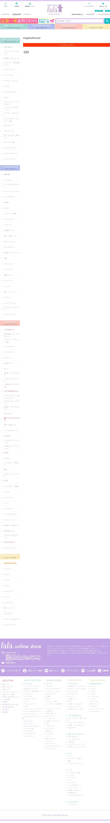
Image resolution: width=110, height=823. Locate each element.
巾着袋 (6, 202)
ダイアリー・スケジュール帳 (11, 341)
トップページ (5, 14)
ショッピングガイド (104, 14)
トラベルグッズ (9, 329)
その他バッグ (8, 363)
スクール (7, 174)
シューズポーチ (9, 197)
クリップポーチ (9, 219)
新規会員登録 (17, 14)
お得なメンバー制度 (34, 671)
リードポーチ (8, 509)
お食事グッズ (8, 230)
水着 (5, 258)
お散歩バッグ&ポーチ (11, 525)
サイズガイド (91, 14)
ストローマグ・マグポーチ (11, 402)
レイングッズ (8, 269)
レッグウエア (8, 281)
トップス (7, 580)
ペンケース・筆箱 (10, 213)
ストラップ (8, 297)
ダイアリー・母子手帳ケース (11, 64)
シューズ (7, 286)
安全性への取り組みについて (10, 697)
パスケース (8, 225)
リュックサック (9, 247)
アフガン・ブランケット (11, 114)
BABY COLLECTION (13, 26)
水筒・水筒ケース (10, 236)
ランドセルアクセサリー (11, 186)
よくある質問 (90, 671)
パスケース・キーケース (11, 380)
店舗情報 (105, 671)
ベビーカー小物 (9, 142)
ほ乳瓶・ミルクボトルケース (11, 408)
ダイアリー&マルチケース (11, 537)
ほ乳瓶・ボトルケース (11, 58)
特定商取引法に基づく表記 (10, 704)
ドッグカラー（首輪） (11, 486)
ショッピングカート (89, 6)
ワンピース (8, 569)
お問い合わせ (10, 663)
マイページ (27, 14)
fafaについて (6, 684)
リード (6, 503)
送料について (54, 671)
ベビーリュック (9, 69)
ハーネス (7, 492)
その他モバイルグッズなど (11, 386)
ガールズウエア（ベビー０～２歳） (11, 120)
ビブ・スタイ (8, 75)
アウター (7, 574)
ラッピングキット (10, 159)
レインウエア (8, 602)
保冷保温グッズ (9, 531)
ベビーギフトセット (11, 153)
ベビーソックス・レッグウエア (11, 103)
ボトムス (7, 585)
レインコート (8, 497)
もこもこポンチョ (10, 92)
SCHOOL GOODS (41, 26)
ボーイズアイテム (10, 148)
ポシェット (8, 358)
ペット (6, 480)
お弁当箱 (7, 436)
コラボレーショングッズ (11, 309)
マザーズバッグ (9, 131)
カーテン (7, 458)
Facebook (16, 6)
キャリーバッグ (9, 520)
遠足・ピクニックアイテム (12, 419)
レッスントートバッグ (11, 191)
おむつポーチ (8, 125)
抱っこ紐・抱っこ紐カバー (11, 137)
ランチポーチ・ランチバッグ (11, 441)
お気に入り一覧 (103, 6)
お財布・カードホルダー (11, 374)
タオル (6, 97)
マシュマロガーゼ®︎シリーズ (11, 109)
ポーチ (6, 369)
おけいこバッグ (9, 241)
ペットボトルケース (11, 430)
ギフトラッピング (72, 671)
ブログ (5, 6)
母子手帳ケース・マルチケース (11, 335)
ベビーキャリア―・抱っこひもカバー (11, 397)
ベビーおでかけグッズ (11, 391)
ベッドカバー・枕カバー (11, 464)
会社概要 (5, 702)
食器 (5, 469)
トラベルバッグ (9, 352)
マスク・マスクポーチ (11, 619)
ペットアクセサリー (11, 514)
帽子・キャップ (9, 292)
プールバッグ (8, 264)
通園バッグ (8, 275)
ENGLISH (99, 11)
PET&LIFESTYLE (68, 26)
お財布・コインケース (11, 253)
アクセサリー (8, 613)
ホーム (6, 452)
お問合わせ (5, 709)
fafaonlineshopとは (77, 14)
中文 (107, 11)
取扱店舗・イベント (30, 6)
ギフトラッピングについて (10, 692)
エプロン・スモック (11, 81)
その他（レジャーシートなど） (11, 447)
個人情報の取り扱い (8, 707)
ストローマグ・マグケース (11, 53)
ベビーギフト (8, 47)
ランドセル (8, 180)
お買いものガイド (7, 687)
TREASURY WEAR (96, 26)
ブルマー (7, 86)
